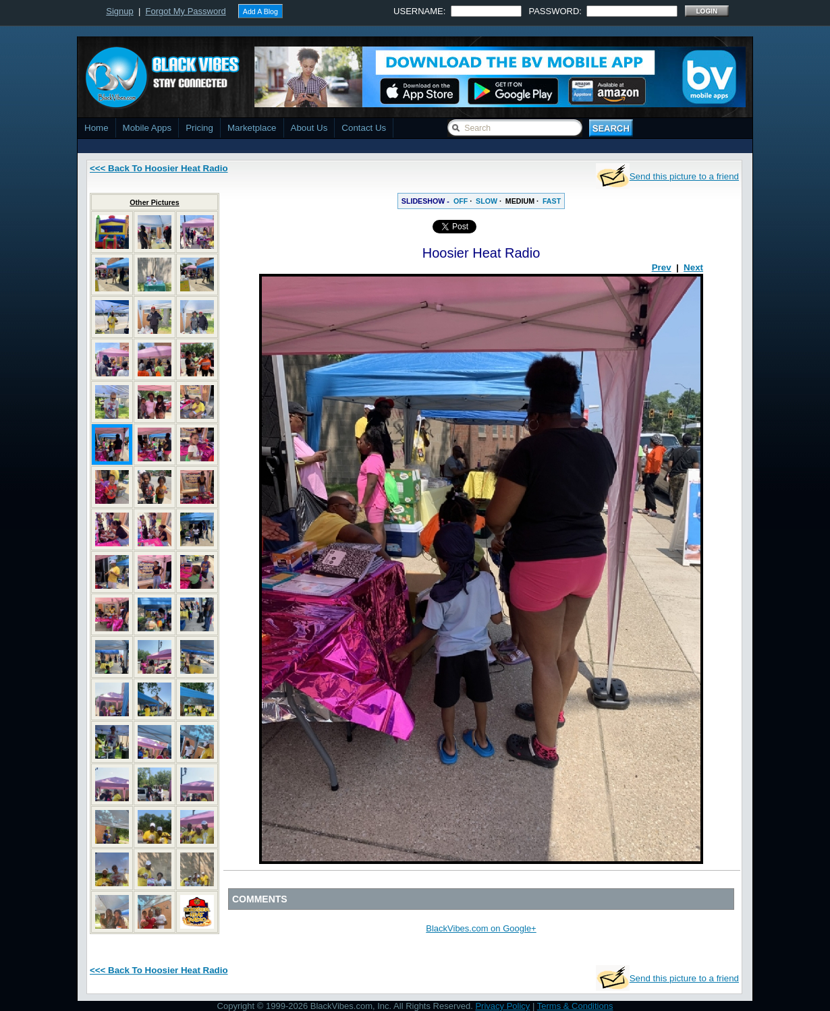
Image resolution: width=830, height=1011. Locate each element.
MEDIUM (519, 201)
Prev (661, 267)
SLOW (486, 201)
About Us (309, 128)
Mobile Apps (147, 128)
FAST (552, 201)
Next (693, 267)
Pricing (199, 128)
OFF (460, 201)
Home (96, 128)
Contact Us (363, 128)
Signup (119, 11)
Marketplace (252, 128)
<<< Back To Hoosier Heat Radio (159, 168)
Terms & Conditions (575, 1006)
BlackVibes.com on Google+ (481, 928)
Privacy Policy (502, 1006)
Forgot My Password (186, 11)
